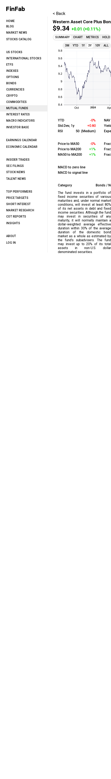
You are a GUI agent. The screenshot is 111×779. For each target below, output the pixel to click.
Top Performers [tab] (19, 191)
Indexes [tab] (12, 70)
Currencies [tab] (15, 89)
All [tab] (106, 45)
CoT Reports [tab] (16, 216)
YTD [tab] (75, 45)
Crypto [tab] (12, 95)
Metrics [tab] (92, 37)
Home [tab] (10, 21)
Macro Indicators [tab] (20, 120)
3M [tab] (67, 45)
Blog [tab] (10, 26)
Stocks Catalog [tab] (19, 39)
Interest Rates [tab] (18, 114)
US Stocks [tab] (14, 52)
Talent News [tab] (16, 178)
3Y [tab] (90, 45)
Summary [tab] (62, 37)
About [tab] (11, 236)
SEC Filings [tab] (15, 166)
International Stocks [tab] (23, 58)
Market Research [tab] (20, 210)
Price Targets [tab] (17, 197)
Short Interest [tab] (18, 204)
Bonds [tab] (11, 83)
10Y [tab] (97, 45)
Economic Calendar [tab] (22, 146)
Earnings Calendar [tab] (21, 140)
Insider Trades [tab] (18, 159)
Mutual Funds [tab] (17, 108)
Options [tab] (12, 77)
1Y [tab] (83, 45)
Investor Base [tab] (17, 127)
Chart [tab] (78, 37)
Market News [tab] (16, 32)
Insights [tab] (13, 223)
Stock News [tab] (15, 172)
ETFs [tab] (9, 64)
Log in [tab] (11, 242)
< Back (59, 13)
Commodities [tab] (16, 102)
